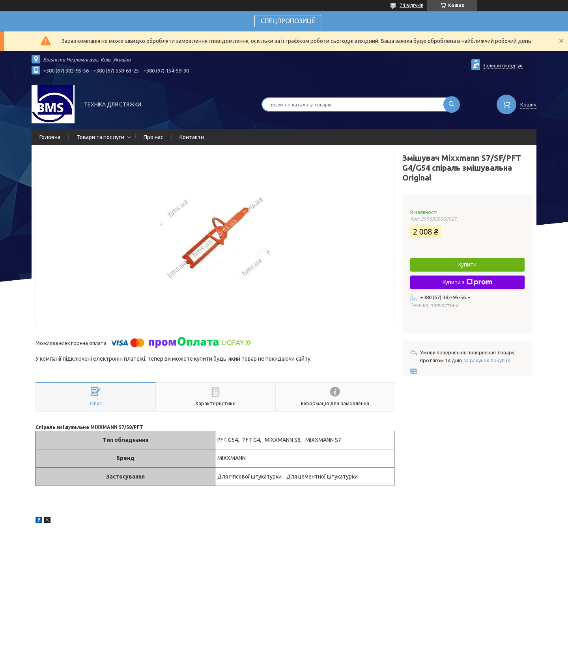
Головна (49, 137)
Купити (467, 264)
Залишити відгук (503, 65)
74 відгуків (411, 5)
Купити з (467, 282)
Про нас (153, 137)
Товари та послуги (100, 137)
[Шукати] (451, 104)
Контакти (191, 137)
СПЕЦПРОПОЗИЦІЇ (288, 20)
